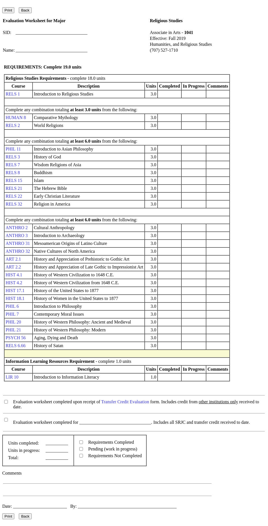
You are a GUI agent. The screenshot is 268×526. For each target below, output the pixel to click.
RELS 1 (13, 94)
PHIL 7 (12, 314)
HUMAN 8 (16, 117)
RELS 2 (13, 125)
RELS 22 (14, 196)
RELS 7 (13, 164)
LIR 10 (12, 377)
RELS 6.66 (16, 345)
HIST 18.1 (15, 298)
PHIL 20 (13, 322)
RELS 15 (14, 180)
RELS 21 (14, 188)
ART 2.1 (13, 259)
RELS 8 (13, 172)
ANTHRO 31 (18, 243)
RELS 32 (14, 204)
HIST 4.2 (14, 282)
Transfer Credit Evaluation (125, 401)
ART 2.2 (13, 267)
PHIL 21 (13, 329)
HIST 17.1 (15, 290)
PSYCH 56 (16, 337)
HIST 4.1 (14, 274)
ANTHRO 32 (18, 251)
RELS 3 (13, 156)
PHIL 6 (12, 306)
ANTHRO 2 (17, 227)
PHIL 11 (13, 149)
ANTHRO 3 (17, 235)
